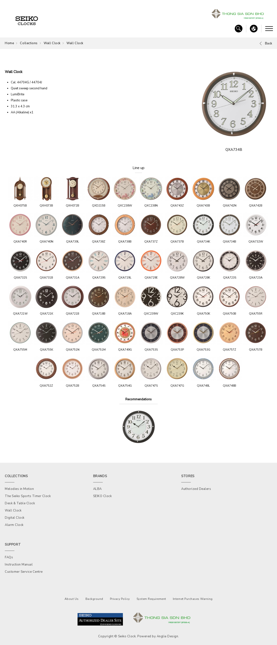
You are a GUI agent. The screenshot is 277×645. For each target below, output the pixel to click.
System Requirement (151, 599)
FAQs (9, 557)
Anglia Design (167, 636)
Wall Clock (52, 43)
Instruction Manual (19, 564)
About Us (72, 599)
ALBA (97, 489)
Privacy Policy (120, 599)
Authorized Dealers (196, 489)
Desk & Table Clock (20, 503)
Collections (29, 43)
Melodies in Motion (19, 489)
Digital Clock (14, 518)
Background (94, 599)
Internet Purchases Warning (193, 599)
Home (9, 43)
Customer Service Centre (24, 572)
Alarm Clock (14, 525)
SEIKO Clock (102, 496)
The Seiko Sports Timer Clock (28, 496)
